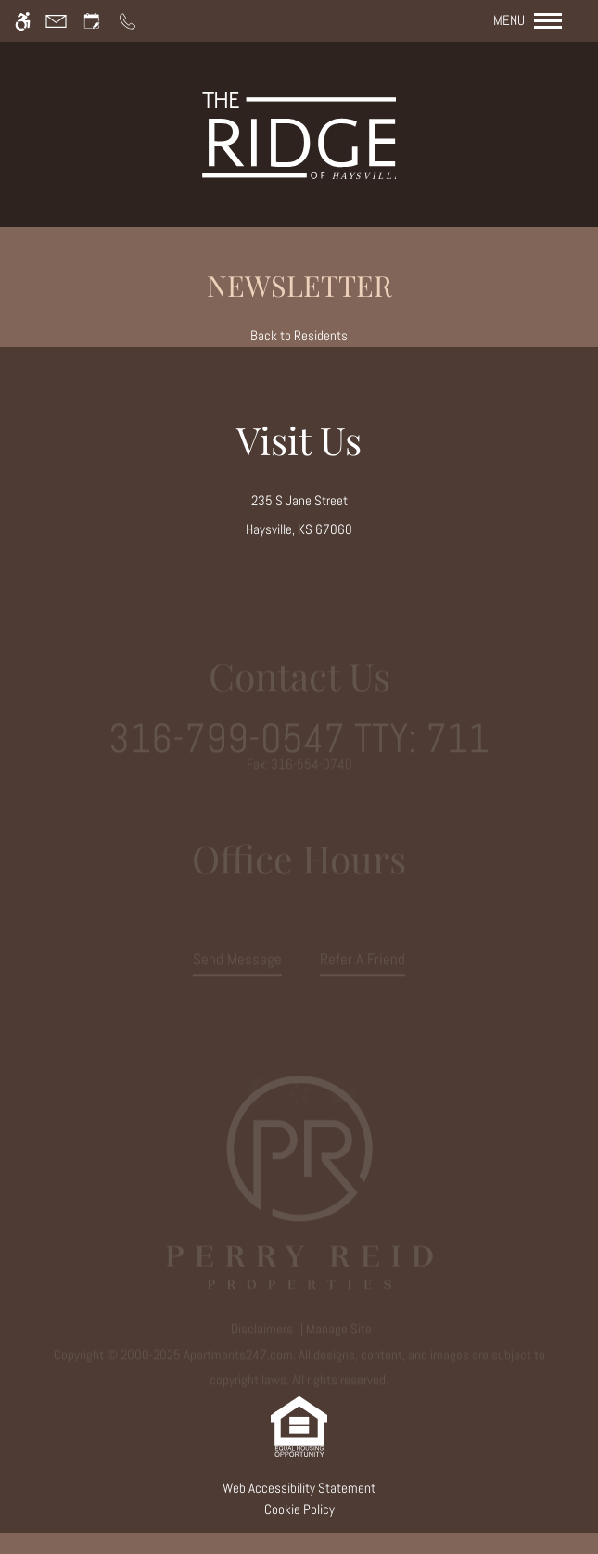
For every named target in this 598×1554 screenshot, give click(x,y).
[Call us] (127, 21)
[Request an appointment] (91, 21)
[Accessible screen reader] (22, 21)
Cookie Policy (299, 1509)
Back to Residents (299, 335)
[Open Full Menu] (537, 21)
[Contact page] (56, 21)
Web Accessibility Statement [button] (299, 1488)
